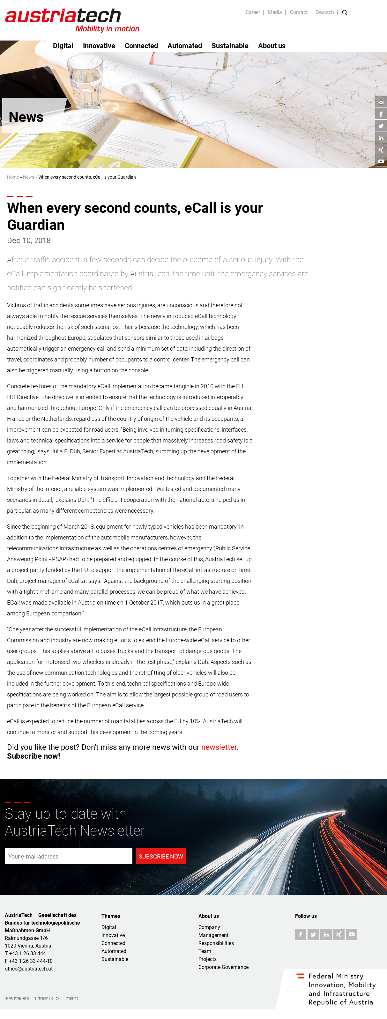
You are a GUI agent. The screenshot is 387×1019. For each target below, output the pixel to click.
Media (275, 12)
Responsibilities (216, 943)
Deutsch (325, 12)
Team (204, 951)
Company (209, 927)
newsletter (219, 747)
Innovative (99, 46)
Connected (141, 46)
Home (13, 177)
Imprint (71, 998)
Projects (207, 959)
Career (253, 12)
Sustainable (230, 46)
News (28, 177)
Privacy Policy (47, 998)
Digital (63, 46)
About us (272, 46)
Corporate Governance (223, 967)
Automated (184, 46)
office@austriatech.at (29, 969)
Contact (299, 12)
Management (213, 935)
